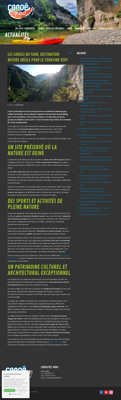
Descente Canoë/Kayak (25, 28)
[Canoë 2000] (21, 11)
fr (115, 2)
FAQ (94, 28)
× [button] (28, 372)
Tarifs (70, 28)
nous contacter (55, 342)
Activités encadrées (55, 28)
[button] (16, 394)
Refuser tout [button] (22, 390)
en (118, 2)
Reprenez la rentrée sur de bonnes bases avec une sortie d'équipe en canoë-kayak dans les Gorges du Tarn (96, 61)
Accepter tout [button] (9, 390)
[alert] (16, 384)
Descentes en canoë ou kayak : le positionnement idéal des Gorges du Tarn (94, 169)
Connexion (34, 392)
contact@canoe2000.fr (53, 378)
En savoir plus (24, 386)
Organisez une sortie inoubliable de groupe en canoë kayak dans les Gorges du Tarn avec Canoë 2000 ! (96, 83)
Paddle (41, 28)
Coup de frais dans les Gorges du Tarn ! (96, 214)
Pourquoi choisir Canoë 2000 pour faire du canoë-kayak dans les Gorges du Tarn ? (96, 160)
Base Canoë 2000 (82, 28)
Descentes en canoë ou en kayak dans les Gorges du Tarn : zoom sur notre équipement (96, 151)
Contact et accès (105, 28)
